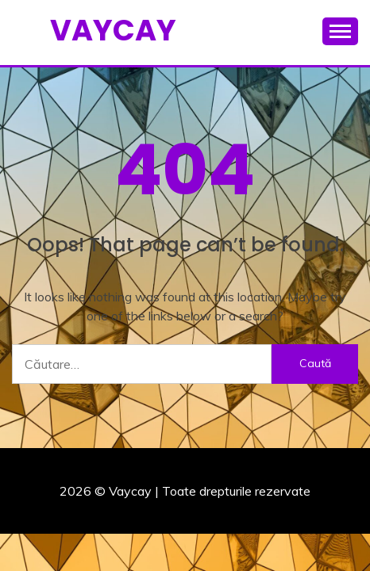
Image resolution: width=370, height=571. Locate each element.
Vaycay (113, 30)
